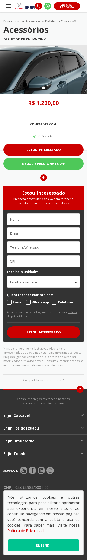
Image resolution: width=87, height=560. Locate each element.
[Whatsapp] (47, 6)
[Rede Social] (23, 470)
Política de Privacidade (26, 530)
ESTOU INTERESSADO (43, 332)
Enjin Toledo (43, 453)
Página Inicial (11, 21)
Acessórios (33, 21)
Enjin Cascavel (43, 415)
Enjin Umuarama (43, 440)
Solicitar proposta (67, 6)
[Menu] (8, 6)
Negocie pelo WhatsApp (43, 163)
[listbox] (43, 282)
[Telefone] (38, 6)
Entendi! (43, 545)
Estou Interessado (43, 149)
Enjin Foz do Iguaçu (43, 428)
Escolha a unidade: (22, 272)
